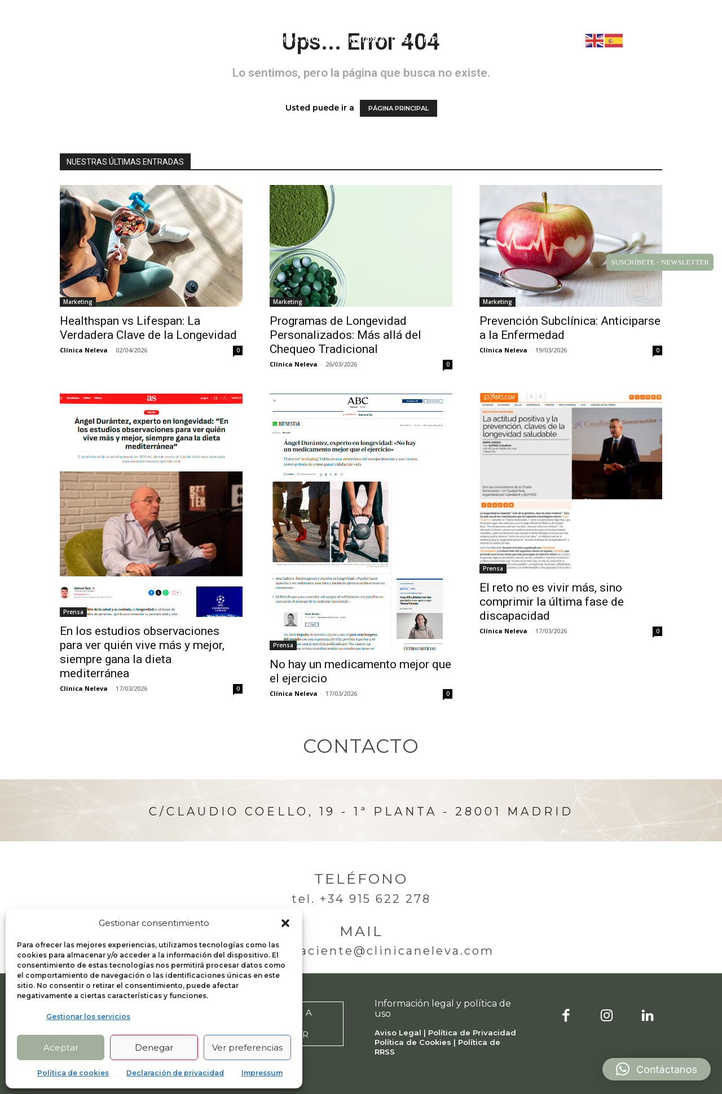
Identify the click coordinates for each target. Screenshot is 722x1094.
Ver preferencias (247, 1047)
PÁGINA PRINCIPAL (398, 108)
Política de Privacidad (472, 1032)
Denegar (154, 1047)
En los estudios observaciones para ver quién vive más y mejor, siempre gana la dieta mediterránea (142, 652)
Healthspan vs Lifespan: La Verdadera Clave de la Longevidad (148, 328)
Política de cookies (73, 1073)
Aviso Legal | (401, 1032)
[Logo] (82, 40)
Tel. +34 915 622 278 (361, 899)
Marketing (78, 302)
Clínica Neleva (84, 350)
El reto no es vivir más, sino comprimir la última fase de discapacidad (551, 602)
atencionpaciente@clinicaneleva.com (361, 951)
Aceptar (60, 1047)
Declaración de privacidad (175, 1073)
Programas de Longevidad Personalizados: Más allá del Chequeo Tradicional (345, 335)
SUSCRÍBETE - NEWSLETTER (660, 262)
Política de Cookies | (416, 1042)
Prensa (73, 612)
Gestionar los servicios (88, 1016)
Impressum (262, 1073)
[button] (285, 923)
